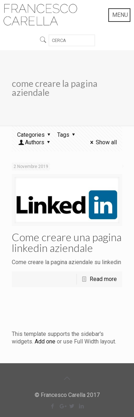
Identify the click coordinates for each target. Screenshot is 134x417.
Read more (103, 279)
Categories (35, 134)
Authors (35, 142)
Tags (67, 134)
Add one (45, 341)
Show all (102, 142)
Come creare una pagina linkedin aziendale (66, 242)
